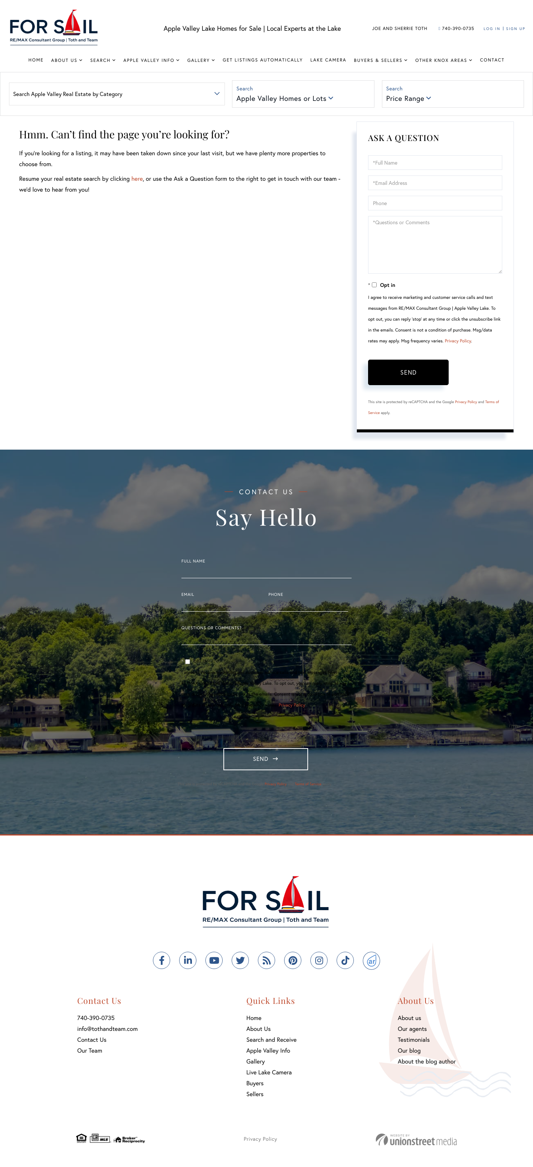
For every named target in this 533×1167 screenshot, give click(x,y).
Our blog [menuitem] (409, 1053)
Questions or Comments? (211, 629)
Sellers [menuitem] (255, 1097)
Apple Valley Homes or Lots (282, 99)
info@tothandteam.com (107, 1031)
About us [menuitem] (409, 1020)
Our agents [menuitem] (412, 1031)
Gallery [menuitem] (198, 60)
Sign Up (516, 28)
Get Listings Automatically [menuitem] (263, 60)
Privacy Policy (458, 342)
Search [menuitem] (100, 60)
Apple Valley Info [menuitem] (148, 60)
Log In (492, 28)
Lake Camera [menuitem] (328, 60)
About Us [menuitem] (64, 60)
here (136, 180)
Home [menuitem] (36, 60)
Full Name (193, 562)
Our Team (89, 1053)
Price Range (406, 99)
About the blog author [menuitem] (427, 1064)
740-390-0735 (456, 29)
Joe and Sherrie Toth (400, 29)
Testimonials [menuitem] (414, 1042)
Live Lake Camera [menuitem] (269, 1075)
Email (187, 595)
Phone (275, 595)
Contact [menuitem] (492, 60)
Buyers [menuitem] (255, 1086)
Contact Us (91, 1042)
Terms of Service (308, 786)
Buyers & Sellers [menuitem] (378, 60)
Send (408, 373)
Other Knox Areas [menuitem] (441, 60)
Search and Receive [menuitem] (271, 1042)
